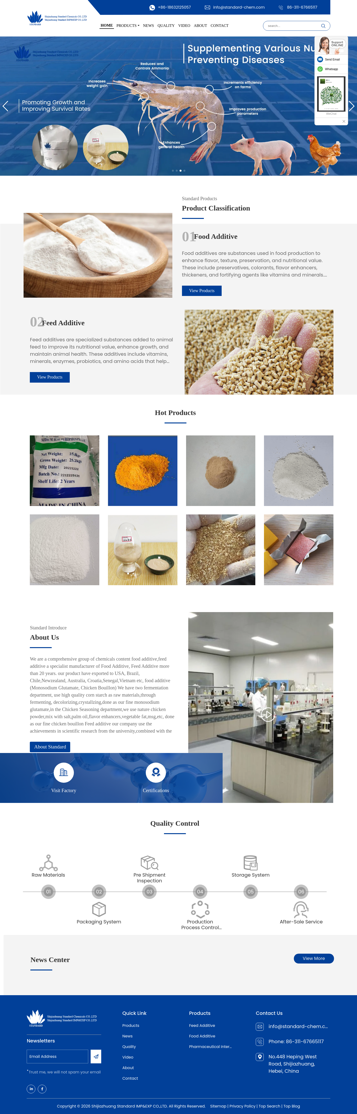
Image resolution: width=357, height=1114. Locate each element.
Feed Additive (202, 1025)
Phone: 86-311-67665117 (296, 1041)
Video (127, 1057)
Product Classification (123, 208)
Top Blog (291, 1106)
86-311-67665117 (302, 7)
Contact (130, 1078)
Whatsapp (331, 69)
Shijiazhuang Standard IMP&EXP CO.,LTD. (129, 1106)
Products (130, 1025)
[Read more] (158, 470)
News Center (160, 959)
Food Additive (202, 1036)
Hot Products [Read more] (82, 412)
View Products (108, 290)
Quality (129, 1046)
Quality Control (65, 823)
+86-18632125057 (174, 7)
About (128, 1068)
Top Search (269, 1106)
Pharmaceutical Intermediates (212, 1046)
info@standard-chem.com (239, 7)
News (127, 1036)
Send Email (332, 59)
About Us (137, 637)
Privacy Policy (243, 1106)
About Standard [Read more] (143, 747)
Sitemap (218, 1106)
